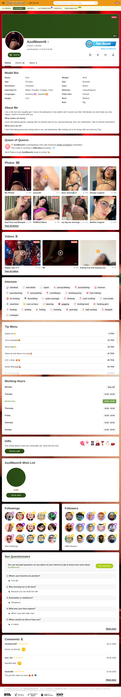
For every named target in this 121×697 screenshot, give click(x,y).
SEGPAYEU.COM (60, 689)
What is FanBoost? (108, 49)
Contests (58, 8)
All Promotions (45, 8)
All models (6, 8)
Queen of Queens (64, 145)
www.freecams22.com (31, 689)
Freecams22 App (72, 8)
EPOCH (49, 689)
